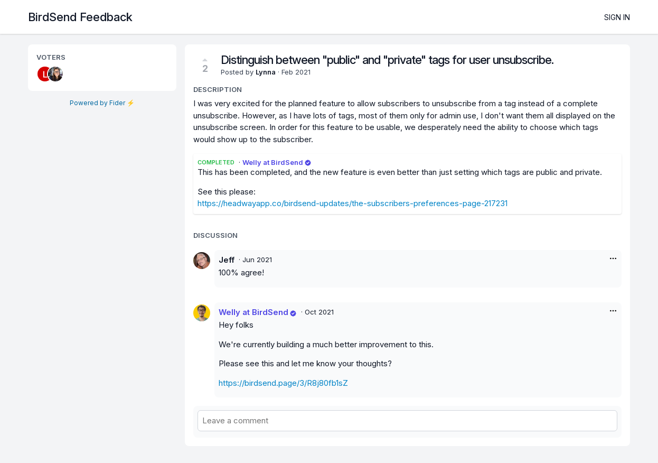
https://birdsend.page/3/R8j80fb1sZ (283, 383)
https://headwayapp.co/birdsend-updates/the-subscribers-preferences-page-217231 (352, 203)
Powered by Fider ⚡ (102, 103)
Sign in (617, 17)
